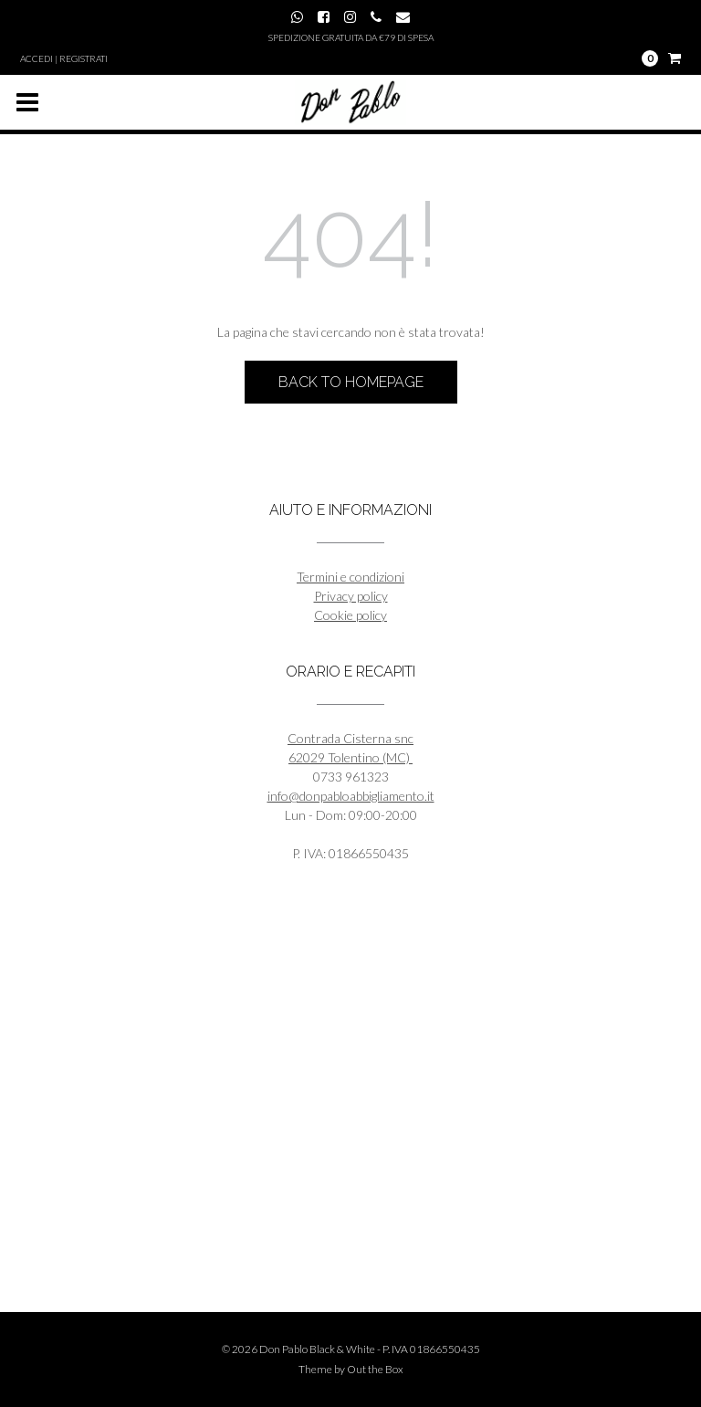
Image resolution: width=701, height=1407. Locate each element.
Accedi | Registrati (64, 58)
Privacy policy (351, 596)
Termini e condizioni (350, 576)
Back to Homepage (351, 382)
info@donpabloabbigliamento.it (350, 795)
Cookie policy (350, 615)
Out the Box (375, 1369)
